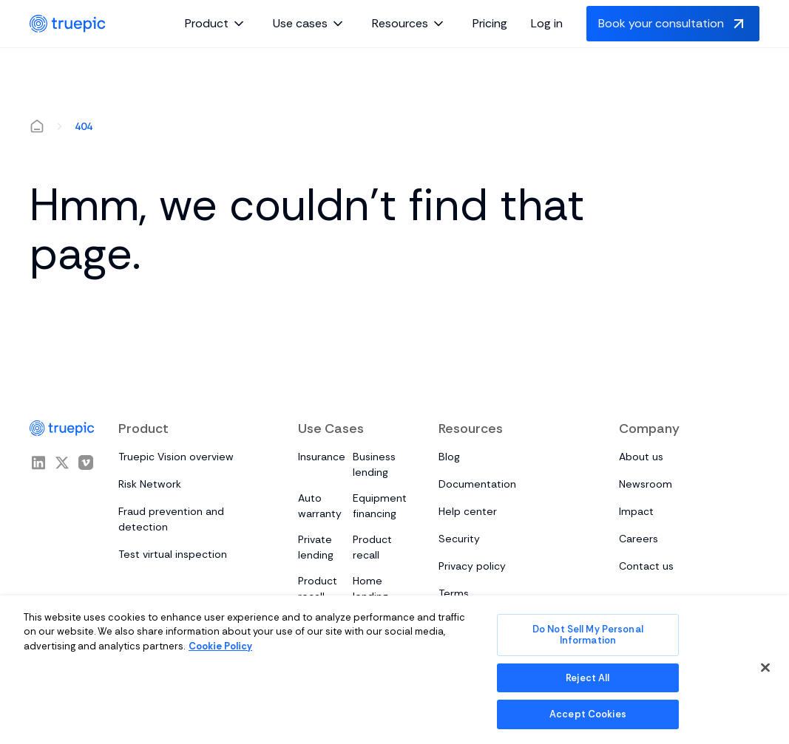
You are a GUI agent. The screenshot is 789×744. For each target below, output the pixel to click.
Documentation (477, 484)
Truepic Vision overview (176, 456)
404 (83, 126)
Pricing (490, 23)
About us (641, 456)
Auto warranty (320, 505)
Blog (449, 456)
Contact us (646, 566)
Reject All (587, 678)
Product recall (372, 547)
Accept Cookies (587, 714)
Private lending (315, 547)
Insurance (321, 456)
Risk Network (149, 484)
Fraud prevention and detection (171, 519)
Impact (636, 511)
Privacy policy (472, 566)
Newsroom (645, 484)
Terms (453, 593)
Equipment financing (380, 505)
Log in (547, 23)
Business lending (374, 464)
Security (459, 538)
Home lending (370, 588)
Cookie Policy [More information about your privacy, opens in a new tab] (220, 646)
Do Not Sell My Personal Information (587, 635)
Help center (467, 511)
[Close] (765, 668)
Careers (638, 538)
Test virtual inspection (172, 554)
